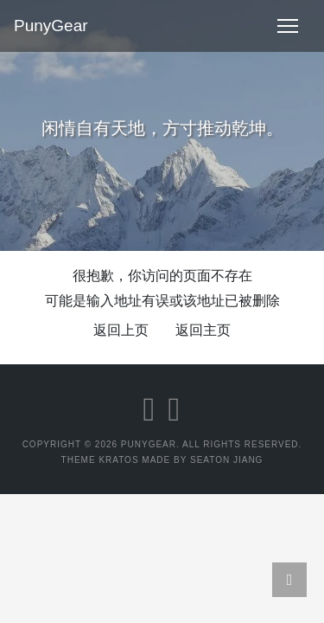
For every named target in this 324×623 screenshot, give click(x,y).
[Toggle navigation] (287, 26)
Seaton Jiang (226, 460)
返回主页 (203, 330)
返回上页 (121, 330)
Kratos (118, 460)
